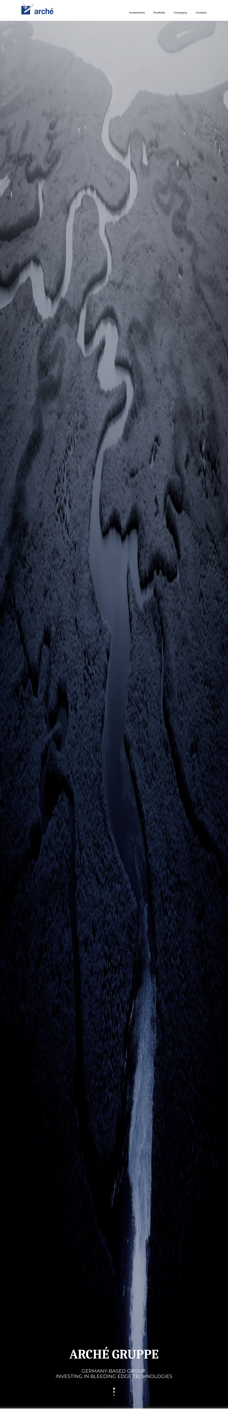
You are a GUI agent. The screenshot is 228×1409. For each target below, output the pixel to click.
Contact (201, 12)
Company (180, 12)
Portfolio (159, 12)
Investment (137, 12)
